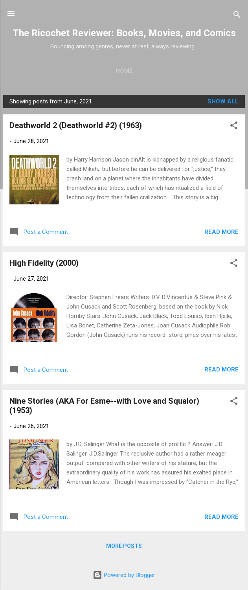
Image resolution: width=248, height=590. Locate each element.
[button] (234, 127)
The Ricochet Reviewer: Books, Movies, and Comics (124, 33)
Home (124, 70)
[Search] (237, 16)
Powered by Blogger (124, 575)
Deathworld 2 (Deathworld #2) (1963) (75, 125)
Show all (223, 101)
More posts (124, 546)
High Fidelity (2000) (44, 263)
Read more (221, 231)
